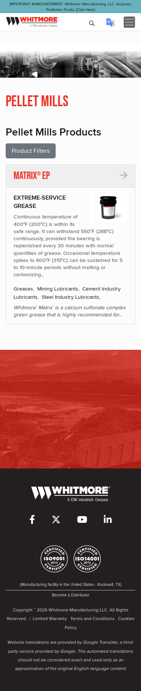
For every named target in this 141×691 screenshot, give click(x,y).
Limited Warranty (50, 618)
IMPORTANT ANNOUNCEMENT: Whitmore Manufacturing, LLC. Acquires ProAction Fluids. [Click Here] (70, 6)
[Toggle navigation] (129, 22)
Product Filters (31, 150)
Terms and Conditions (92, 618)
